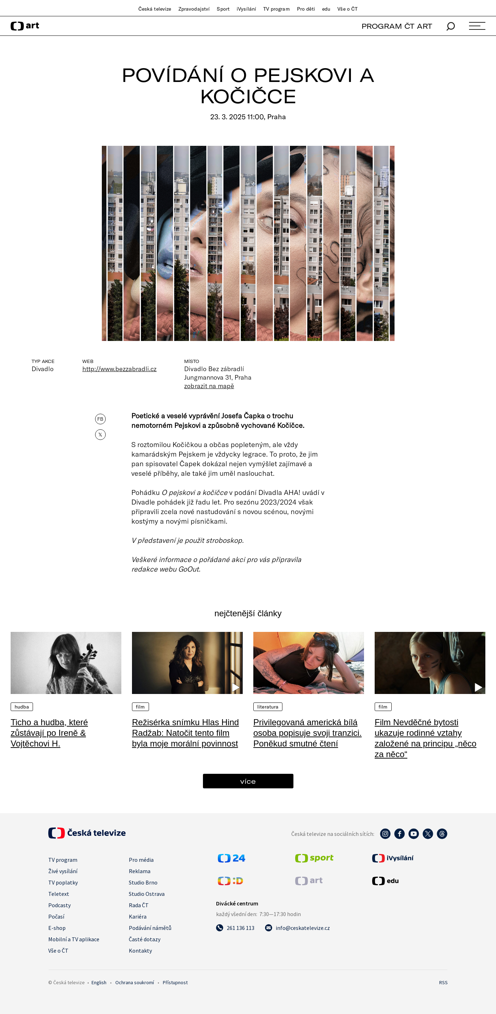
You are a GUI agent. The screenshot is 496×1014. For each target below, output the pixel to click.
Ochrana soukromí (134, 982)
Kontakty (140, 950)
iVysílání (246, 9)
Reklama (139, 871)
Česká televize (154, 9)
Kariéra (138, 916)
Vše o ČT (347, 9)
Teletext (58, 893)
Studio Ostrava (147, 893)
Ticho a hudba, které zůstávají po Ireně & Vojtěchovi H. (49, 732)
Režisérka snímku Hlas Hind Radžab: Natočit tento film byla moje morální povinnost (185, 732)
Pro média (141, 859)
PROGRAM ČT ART (397, 26)
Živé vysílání (62, 871)
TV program (276, 9)
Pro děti (306, 9)
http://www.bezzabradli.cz (119, 369)
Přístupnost (175, 982)
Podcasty (59, 905)
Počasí (56, 916)
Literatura (268, 707)
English (99, 982)
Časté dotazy (144, 939)
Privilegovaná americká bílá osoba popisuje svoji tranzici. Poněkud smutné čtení (307, 732)
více (248, 781)
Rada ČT (139, 905)
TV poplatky (63, 882)
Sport (223, 9)
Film (140, 707)
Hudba (22, 707)
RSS (443, 982)
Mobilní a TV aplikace (73, 939)
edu (326, 9)
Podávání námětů (150, 927)
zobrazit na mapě (209, 386)
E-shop (57, 927)
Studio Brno (143, 882)
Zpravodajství (194, 9)
